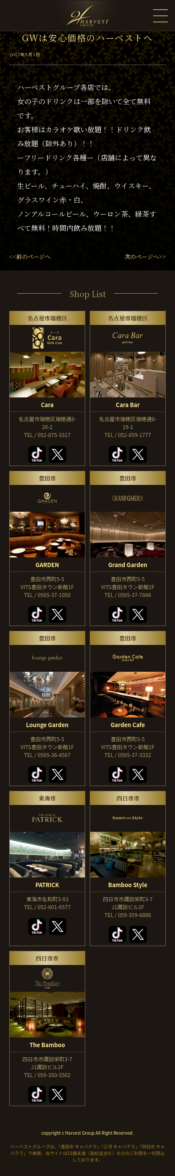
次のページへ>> (145, 256)
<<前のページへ (30, 256)
